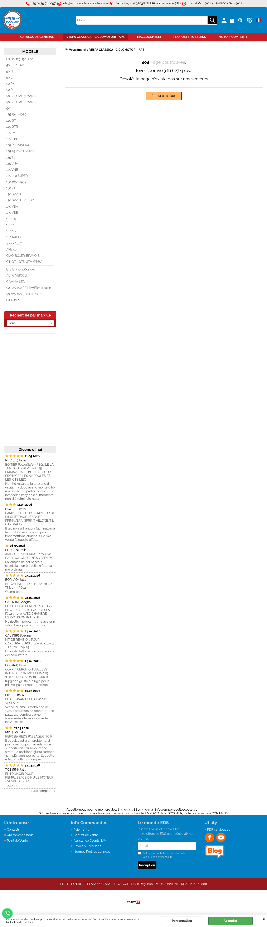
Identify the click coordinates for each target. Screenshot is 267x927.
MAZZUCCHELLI (149, 37)
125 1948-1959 (16, 114)
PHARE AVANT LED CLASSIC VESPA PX (26, 701)
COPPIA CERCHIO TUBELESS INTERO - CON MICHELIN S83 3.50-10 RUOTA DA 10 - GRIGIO (27, 673)
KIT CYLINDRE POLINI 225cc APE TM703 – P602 (29, 585)
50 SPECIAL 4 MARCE (21, 102)
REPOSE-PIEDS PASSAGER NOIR (28, 736)
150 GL (11, 188)
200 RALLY (14, 243)
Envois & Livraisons (87, 846)
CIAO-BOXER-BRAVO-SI (23, 256)
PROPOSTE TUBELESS (189, 37)
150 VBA (12, 206)
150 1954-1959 (16, 182)
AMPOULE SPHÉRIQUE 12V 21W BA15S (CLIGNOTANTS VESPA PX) (29, 556)
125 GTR (12, 126)
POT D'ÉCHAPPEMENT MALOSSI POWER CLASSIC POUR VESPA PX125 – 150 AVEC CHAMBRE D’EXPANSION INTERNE (28, 611)
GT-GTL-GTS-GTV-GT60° (24, 262)
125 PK (11, 133)
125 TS (10, 157)
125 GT (11, 120)
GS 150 (11, 219)
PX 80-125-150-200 (19, 59)
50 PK (10, 84)
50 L (9, 77)
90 (8, 108)
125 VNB (12, 170)
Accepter (230, 921)
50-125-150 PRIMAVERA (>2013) (28, 288)
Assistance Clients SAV (90, 840)
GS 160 (11, 225)
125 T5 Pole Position (20, 151)
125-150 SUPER (17, 176)
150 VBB (12, 212)
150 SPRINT (14, 194)
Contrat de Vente (86, 835)
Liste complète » (43, 791)
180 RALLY (14, 237)
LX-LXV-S (13, 300)
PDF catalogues (218, 829)
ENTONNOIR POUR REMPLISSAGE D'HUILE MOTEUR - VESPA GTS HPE (29, 777)
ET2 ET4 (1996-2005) (20, 269)
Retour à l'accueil (163, 96)
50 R (9, 90)
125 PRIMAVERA (17, 145)
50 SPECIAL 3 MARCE (21, 96)
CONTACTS (220, 813)
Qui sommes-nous (20, 835)
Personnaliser (182, 921)
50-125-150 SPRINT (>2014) (25, 294)
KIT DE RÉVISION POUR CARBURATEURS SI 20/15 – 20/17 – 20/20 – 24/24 (29, 643)
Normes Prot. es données (92, 851)
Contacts (13, 829)
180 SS (11, 231)
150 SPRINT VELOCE (21, 200)
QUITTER (264, 919)
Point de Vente (17, 840)
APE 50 (11, 249)
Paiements (81, 829)
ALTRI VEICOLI (16, 275)
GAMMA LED (15, 282)
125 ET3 (11, 139)
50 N (9, 71)
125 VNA (12, 163)
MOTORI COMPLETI (232, 37)
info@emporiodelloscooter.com (177, 809)
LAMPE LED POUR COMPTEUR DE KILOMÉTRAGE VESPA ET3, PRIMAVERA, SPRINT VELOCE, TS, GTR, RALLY (30, 518)
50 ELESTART (16, 65)
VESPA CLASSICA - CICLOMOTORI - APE (95, 37)
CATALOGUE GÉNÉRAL (37, 37)
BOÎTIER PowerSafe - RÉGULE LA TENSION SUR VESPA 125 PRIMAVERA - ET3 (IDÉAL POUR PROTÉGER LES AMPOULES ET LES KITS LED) (29, 472)
